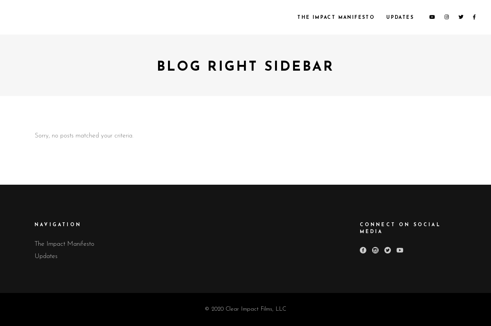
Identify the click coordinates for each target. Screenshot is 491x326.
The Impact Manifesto (64, 244)
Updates (46, 256)
